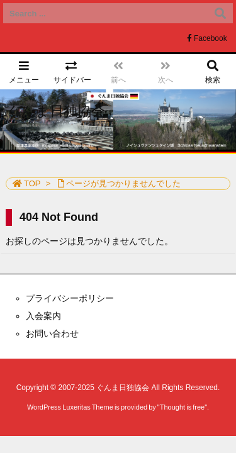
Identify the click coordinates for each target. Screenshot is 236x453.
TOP (32, 183)
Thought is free (182, 407)
